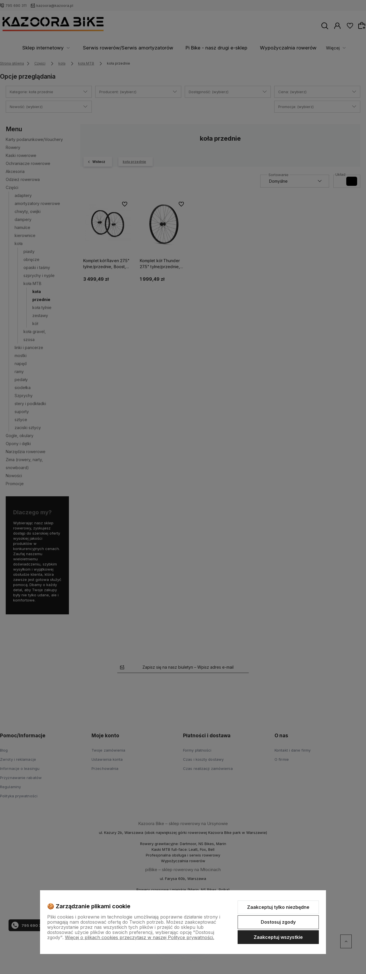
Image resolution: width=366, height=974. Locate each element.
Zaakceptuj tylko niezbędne (278, 907)
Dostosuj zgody (278, 922)
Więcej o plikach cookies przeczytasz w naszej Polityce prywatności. (139, 937)
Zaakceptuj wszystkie (278, 937)
